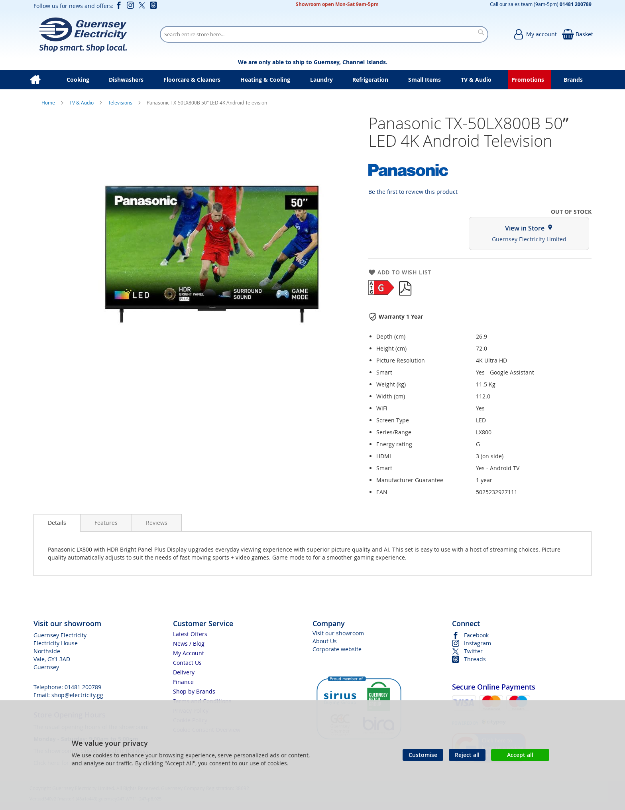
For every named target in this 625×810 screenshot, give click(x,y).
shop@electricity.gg (77, 695)
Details (57, 522)
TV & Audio (82, 102)
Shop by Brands (194, 691)
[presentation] (57, 523)
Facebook (476, 635)
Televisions (121, 102)
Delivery (184, 672)
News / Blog (188, 643)
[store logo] (83, 34)
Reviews (156, 522)
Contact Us (187, 662)
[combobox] (324, 34)
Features (106, 522)
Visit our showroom (338, 633)
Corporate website (337, 649)
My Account (188, 653)
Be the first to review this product (413, 191)
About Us (324, 641)
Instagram (477, 643)
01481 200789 (83, 687)
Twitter (473, 651)
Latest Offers (190, 634)
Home (48, 102)
